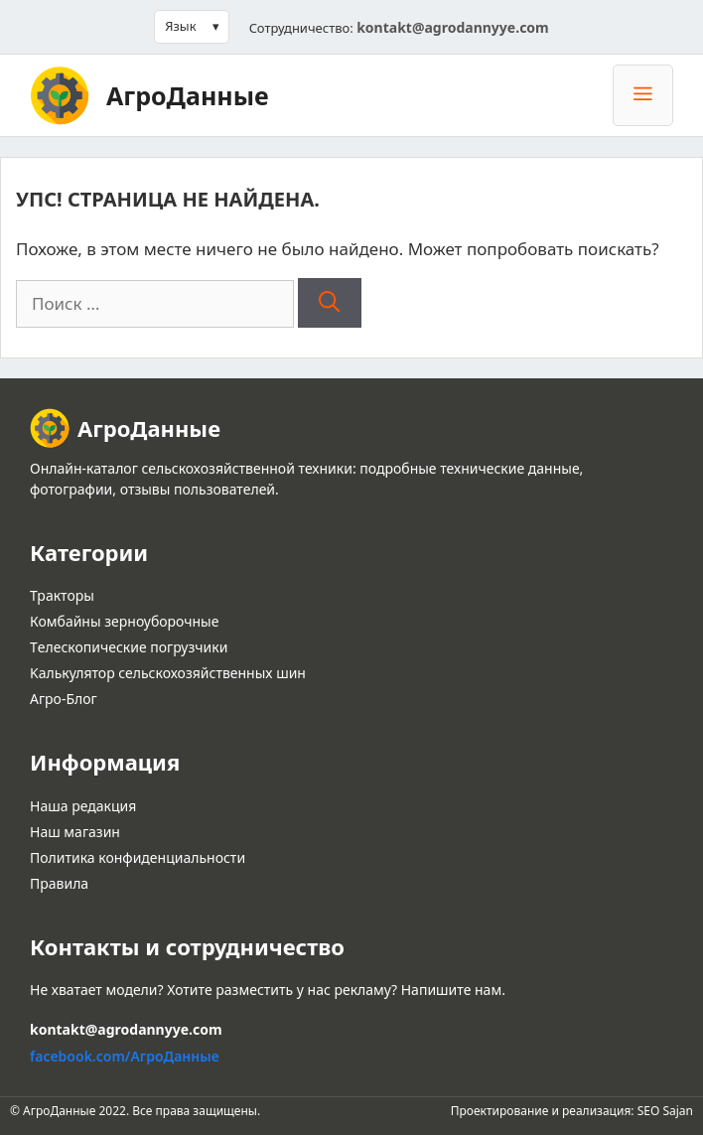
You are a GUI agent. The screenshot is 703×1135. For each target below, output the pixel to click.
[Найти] (329, 303)
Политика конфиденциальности (137, 857)
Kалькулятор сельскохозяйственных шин (168, 672)
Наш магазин (75, 831)
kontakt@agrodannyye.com (452, 27)
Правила (59, 883)
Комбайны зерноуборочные (124, 621)
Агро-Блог (63, 698)
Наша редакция (83, 805)
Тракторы (62, 595)
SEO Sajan (665, 1110)
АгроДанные (187, 95)
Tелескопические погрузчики (128, 647)
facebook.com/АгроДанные (124, 1056)
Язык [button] (180, 26)
